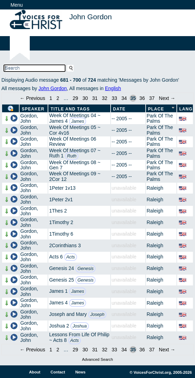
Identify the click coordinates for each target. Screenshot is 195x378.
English (113, 88)
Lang (186, 109)
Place (156, 109)
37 (152, 98)
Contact (57, 372)
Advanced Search (97, 359)
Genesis (85, 268)
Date (119, 109)
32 (104, 98)
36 (142, 98)
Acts (70, 257)
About (34, 372)
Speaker (33, 109)
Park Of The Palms (160, 118)
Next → (167, 98)
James (77, 121)
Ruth (72, 156)
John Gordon (53, 88)
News (80, 372)
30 (85, 98)
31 (95, 98)
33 (114, 98)
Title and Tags (70, 109)
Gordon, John (29, 118)
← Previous (32, 98)
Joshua (79, 326)
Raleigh (155, 188)
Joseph (97, 314)
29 (75, 98)
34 (124, 98)
